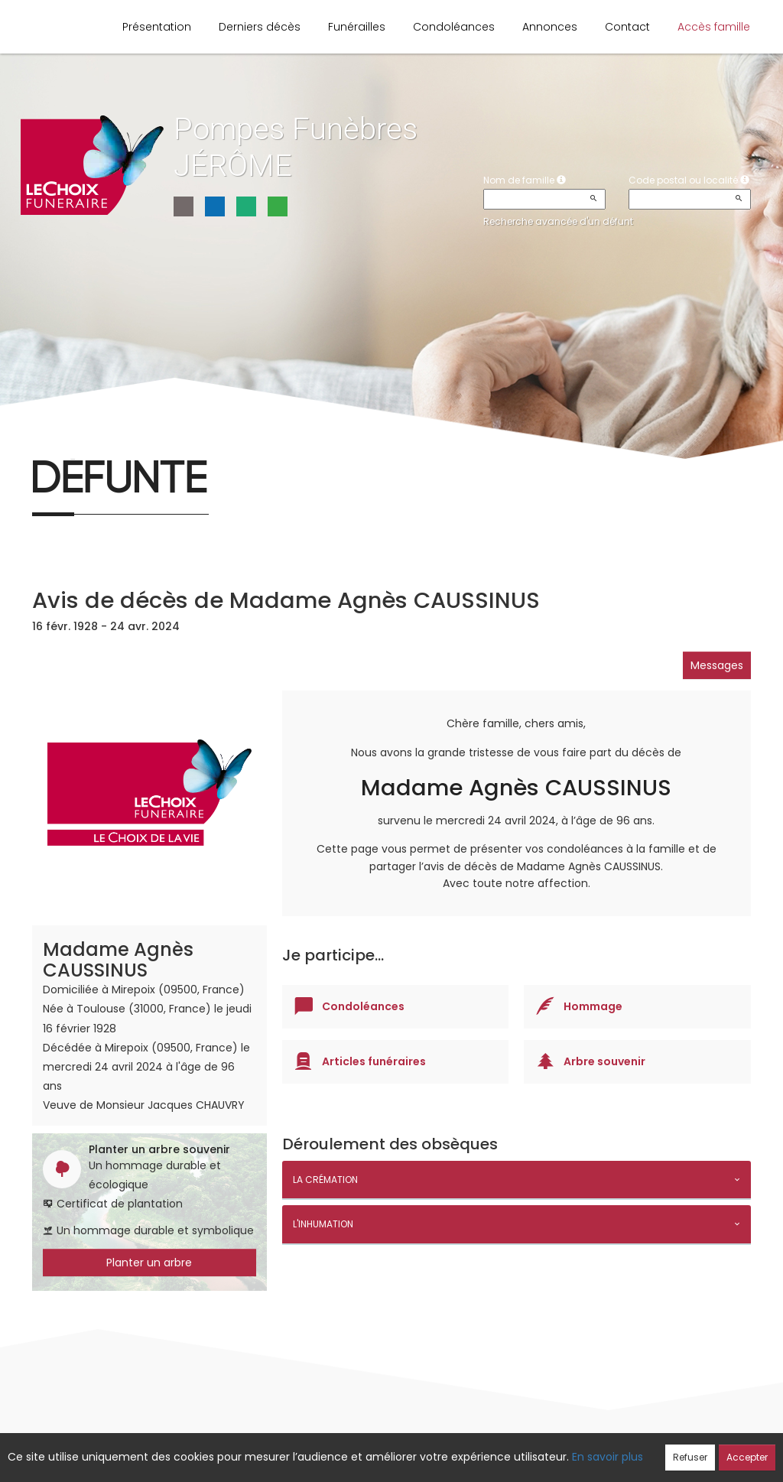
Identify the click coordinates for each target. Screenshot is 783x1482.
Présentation (156, 26)
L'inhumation (323, 1223)
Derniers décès (260, 26)
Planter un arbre (149, 1262)
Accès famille (713, 26)
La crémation (325, 1179)
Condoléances (454, 26)
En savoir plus (607, 1456)
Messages (716, 665)
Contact (627, 26)
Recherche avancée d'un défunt (558, 221)
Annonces (549, 26)
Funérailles (356, 26)
